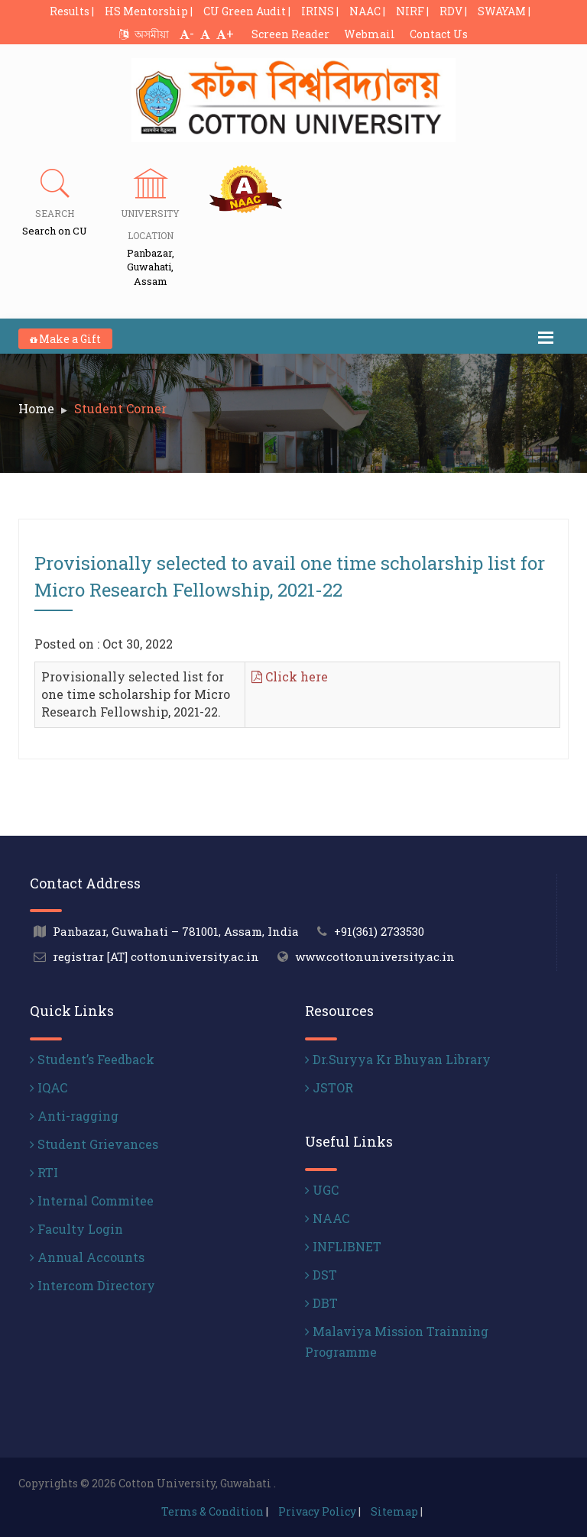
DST (321, 1275)
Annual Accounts (87, 1257)
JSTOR (329, 1087)
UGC (322, 1190)
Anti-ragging (74, 1116)
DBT (321, 1303)
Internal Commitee (92, 1200)
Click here (289, 676)
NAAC (327, 1218)
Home (36, 408)
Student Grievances (94, 1144)
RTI (44, 1172)
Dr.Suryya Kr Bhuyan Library (398, 1059)
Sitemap (394, 1511)
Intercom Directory (92, 1285)
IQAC (48, 1087)
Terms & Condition (212, 1511)
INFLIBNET (343, 1246)
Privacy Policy (317, 1511)
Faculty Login (76, 1229)
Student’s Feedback (92, 1059)
